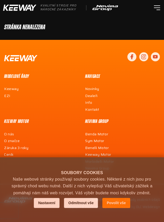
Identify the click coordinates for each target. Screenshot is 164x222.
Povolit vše (116, 203)
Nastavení (46, 203)
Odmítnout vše (81, 203)
